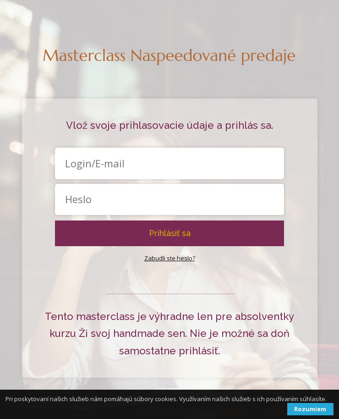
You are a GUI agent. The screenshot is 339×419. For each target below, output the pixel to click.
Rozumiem (310, 409)
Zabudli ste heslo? (169, 258)
